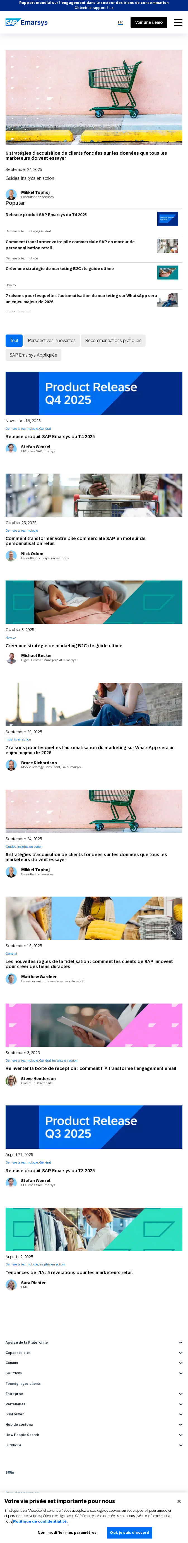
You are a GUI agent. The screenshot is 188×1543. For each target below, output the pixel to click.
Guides (13, 178)
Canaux (12, 1363)
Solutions (14, 1373)
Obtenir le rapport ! (91, 8)
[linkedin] (12, 1472)
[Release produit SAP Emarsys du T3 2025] (94, 1127)
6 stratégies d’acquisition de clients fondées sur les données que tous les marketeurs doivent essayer (86, 156)
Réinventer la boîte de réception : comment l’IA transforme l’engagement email (91, 1068)
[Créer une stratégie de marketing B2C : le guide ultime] (94, 602)
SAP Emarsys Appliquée (33, 354)
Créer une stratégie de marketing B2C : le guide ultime (92, 273)
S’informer (15, 1414)
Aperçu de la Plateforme (27, 1342)
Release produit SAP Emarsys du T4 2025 (92, 219)
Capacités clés (18, 1353)
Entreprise (14, 1394)
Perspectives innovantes (52, 340)
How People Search (22, 1435)
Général (45, 231)
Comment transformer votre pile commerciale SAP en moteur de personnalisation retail (92, 246)
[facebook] (7, 1472)
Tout (14, 340)
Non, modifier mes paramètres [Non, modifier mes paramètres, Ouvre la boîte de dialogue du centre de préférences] (67, 1532)
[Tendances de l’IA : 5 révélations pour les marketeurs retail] (94, 1229)
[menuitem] (120, 22)
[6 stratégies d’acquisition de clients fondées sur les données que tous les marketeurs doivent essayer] (94, 97)
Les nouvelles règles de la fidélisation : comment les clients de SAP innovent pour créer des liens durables (89, 964)
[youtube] (9, 1472)
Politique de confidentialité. (40, 1521)
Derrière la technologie (22, 231)
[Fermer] (179, 1501)
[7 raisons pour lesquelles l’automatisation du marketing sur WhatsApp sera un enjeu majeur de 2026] (94, 704)
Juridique (13, 1445)
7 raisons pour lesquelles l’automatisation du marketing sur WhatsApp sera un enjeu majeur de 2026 (92, 300)
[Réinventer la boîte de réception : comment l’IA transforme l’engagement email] (94, 1025)
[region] (94, 1517)
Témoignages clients (23, 1384)
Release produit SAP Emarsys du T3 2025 (50, 1170)
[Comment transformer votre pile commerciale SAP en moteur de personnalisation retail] (94, 495)
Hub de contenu (19, 1425)
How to (11, 285)
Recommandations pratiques (113, 340)
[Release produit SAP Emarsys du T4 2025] (94, 393)
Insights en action (37, 178)
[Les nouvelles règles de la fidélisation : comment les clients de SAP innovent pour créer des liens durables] (94, 918)
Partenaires (15, 1404)
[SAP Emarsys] (26, 22)
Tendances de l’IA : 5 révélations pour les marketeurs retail (69, 1272)
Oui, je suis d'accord (129, 1532)
